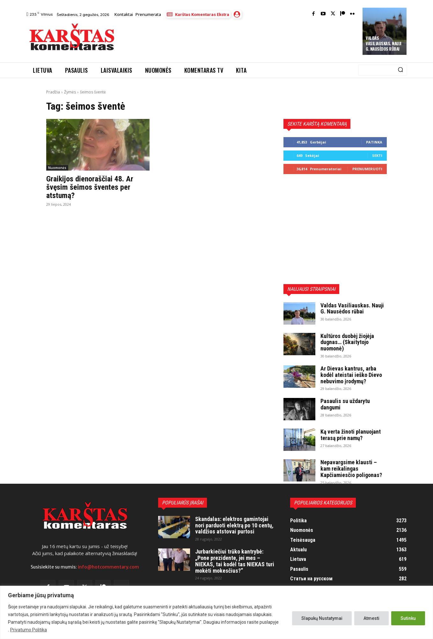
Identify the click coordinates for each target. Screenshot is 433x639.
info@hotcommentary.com (108, 567)
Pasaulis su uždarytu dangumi (345, 404)
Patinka (374, 142)
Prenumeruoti (367, 168)
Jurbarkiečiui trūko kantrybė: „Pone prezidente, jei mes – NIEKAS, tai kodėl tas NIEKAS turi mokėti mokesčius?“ (234, 561)
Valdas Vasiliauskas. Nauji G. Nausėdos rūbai (383, 43)
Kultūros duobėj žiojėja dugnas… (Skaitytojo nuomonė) (347, 342)
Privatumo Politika (28, 629)
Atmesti (371, 618)
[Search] (400, 70)
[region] (216, 612)
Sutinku (408, 618)
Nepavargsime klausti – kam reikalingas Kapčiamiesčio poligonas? (351, 468)
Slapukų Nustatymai (321, 618)
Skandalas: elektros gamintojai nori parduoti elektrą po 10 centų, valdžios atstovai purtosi (234, 525)
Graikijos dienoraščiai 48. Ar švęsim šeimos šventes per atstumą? (89, 187)
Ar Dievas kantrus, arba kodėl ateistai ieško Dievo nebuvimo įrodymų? (351, 375)
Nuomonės (57, 167)
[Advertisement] (239, 38)
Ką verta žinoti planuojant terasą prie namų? (350, 434)
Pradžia (53, 92)
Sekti (377, 155)
